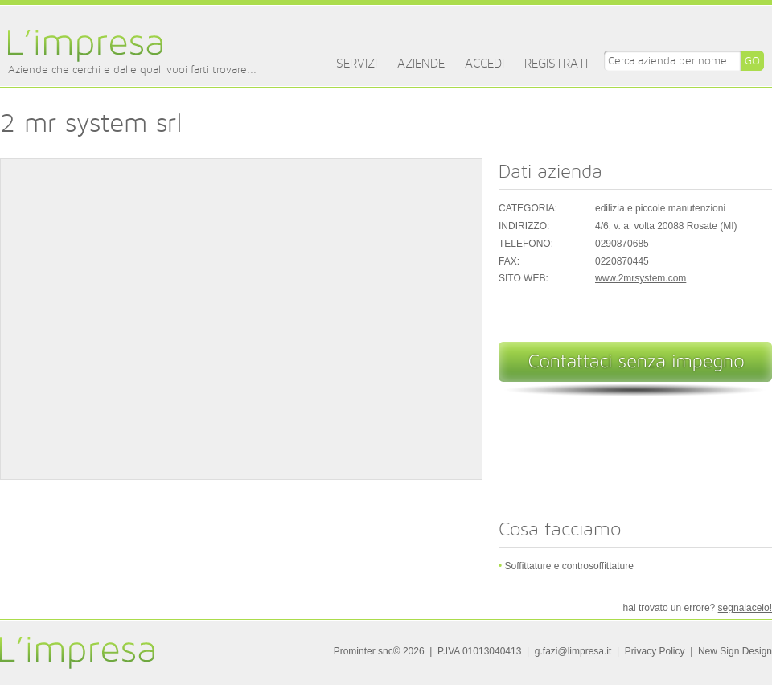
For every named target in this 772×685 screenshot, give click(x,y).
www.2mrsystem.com (640, 278)
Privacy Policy (655, 651)
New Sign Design (735, 651)
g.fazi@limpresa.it (573, 651)
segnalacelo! (745, 607)
